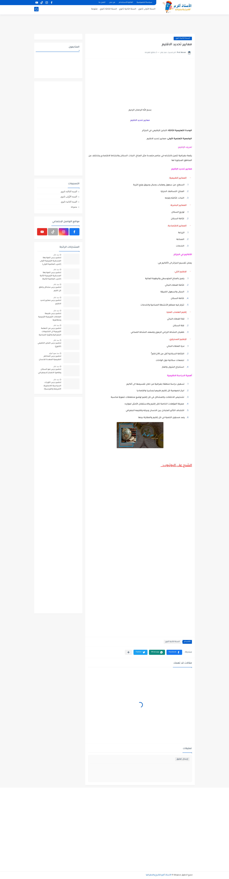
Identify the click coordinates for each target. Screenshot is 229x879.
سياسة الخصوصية (144, 2)
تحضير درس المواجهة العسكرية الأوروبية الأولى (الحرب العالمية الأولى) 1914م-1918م (50, 261)
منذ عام (56, 255)
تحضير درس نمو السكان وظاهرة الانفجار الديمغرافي (49, 371)
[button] (174, 652)
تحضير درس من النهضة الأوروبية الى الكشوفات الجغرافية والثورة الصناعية (50, 331)
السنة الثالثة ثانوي (108, 9)
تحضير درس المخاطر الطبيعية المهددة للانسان (50, 358)
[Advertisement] (114, 24)
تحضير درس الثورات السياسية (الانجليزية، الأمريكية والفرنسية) (52, 386)
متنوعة (94, 9)
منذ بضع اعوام (54, 353)
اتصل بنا (102, 2)
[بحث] (36, 9)
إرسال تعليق (182, 759)
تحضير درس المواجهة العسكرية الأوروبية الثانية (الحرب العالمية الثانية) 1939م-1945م (50, 276)
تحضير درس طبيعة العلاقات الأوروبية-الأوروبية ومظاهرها (49, 317)
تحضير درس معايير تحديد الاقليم (50, 302)
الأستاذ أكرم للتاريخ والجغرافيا (158, 875)
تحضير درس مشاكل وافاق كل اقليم (50, 289)
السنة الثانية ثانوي (127, 9)
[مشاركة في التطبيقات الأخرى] (128, 652)
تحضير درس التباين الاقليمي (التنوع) (49, 344)
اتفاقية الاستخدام (126, 2)
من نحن (112, 2)
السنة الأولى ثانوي (146, 9)
